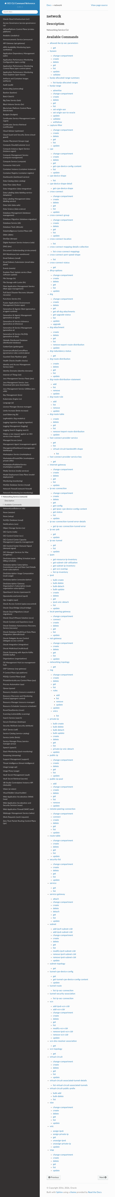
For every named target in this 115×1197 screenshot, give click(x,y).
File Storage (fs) (9, 278)
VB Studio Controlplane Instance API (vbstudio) (18, 784)
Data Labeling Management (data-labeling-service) (17, 200)
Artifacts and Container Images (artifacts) (15, 80)
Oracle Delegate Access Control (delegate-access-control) (16, 639)
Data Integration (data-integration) (17, 189)
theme (73, 1192)
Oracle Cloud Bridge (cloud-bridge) (17, 608)
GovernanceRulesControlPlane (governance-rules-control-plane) (16, 352)
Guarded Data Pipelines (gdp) (15, 357)
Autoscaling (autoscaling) (13, 89)
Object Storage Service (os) (14, 528)
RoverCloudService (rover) (13, 710)
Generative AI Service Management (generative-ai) (17, 329)
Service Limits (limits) (11, 737)
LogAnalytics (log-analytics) (14, 418)
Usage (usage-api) (10, 767)
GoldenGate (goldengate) (13, 347)
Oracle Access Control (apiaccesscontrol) (19, 604)
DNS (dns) (7, 247)
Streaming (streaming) (12, 755)
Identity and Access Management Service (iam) (16, 366)
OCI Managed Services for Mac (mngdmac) (15, 553)
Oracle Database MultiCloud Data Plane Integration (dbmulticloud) (19, 633)
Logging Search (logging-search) (15, 430)
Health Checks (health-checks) (15, 361)
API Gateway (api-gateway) (14, 43)
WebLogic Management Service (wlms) (18, 813)
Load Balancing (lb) (10, 415)
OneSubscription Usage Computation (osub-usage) (18, 575)
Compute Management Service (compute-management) (15, 156)
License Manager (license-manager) (17, 407)
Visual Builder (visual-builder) (14, 793)
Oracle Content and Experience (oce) (18, 622)
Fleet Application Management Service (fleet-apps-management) (18, 287)
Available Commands (12, 505)
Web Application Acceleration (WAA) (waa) (18, 798)
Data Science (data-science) (14, 209)
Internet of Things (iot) (12, 375)
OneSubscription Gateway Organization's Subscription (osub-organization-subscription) (17, 586)
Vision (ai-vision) (9, 789)
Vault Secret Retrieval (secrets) (15, 779)
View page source (99, 5)
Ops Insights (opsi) (10, 600)
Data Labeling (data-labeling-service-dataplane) (17, 194)
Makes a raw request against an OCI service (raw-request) (17, 435)
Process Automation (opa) (13, 684)
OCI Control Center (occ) (13, 536)
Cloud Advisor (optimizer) (13, 131)
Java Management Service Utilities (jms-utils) (19, 390)
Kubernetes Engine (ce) (12, 399)
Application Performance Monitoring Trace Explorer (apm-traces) (18, 73)
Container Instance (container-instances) (19, 169)
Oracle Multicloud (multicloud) (15, 648)
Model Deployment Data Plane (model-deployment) (19, 476)
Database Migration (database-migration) (20, 219)
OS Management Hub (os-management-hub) (19, 664)
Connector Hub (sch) (11, 165)
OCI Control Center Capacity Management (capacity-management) (18, 541)
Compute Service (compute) (14, 162)
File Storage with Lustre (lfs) (14, 282)
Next (102, 1177)
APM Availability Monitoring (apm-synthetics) (17, 48)
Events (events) (9, 268)
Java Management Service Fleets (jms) (18, 379)
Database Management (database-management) (17, 214)
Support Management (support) (16, 759)
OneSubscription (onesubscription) (17, 580)
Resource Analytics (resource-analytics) (19, 692)
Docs (49, 5)
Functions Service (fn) (12, 299)
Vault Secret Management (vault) (16, 775)
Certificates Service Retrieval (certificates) (14, 126)
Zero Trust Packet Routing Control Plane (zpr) (19, 822)
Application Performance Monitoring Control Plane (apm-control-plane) (18, 67)
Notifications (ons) (10, 524)
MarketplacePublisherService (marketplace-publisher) (14, 466)
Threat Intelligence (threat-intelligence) (18, 763)
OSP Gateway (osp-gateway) (14, 669)
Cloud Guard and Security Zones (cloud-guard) (19, 136)
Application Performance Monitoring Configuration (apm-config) (18, 61)
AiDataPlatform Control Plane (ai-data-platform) (18, 30)
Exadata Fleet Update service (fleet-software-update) (17, 273)
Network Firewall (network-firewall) (17, 489)
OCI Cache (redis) (10, 532)
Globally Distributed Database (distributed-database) (15, 341)
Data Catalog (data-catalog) (14, 181)
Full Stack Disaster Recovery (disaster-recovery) (18, 294)
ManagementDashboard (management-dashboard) (19, 449)
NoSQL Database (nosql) (13, 520)
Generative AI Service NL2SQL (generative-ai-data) (15, 335)
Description (9, 501)
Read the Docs (94, 1192)
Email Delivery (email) (11, 258)
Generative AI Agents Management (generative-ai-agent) (17, 316)
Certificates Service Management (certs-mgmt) (19, 120)
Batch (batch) (8, 97)
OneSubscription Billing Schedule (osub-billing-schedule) (19, 560)
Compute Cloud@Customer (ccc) (16, 145)
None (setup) (8, 516)
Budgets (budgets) (10, 115)
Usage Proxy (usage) (11, 771)
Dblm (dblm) (8, 235)
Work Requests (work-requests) (16, 817)
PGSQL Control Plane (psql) (14, 677)
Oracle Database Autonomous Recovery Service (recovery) (19, 627)
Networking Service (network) (14, 497)
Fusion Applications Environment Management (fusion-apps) (16, 304)
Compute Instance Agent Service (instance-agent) (16, 150)
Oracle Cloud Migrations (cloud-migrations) (16, 613)
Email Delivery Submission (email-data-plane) (19, 263)
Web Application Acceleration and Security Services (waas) (17, 804)
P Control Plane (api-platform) (15, 673)
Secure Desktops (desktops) (14, 722)
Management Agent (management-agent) (19, 444)
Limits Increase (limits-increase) (15, 411)
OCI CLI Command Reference (21, 3)
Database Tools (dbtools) (13, 227)
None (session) (9, 512)
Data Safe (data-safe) (11, 205)
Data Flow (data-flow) (12, 185)
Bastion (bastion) (10, 93)
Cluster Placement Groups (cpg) (16, 141)
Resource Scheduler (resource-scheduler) (19, 706)
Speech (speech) (9, 748)
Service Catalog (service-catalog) (16, 733)
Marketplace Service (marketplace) (17, 454)
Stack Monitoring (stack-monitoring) (17, 752)
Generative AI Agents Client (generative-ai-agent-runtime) (19, 310)
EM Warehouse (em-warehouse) (16, 254)
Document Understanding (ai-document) (19, 250)
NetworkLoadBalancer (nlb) (14, 508)
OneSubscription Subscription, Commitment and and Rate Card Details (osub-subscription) (19, 567)
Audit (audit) (8, 85)
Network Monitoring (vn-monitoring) (18, 493)
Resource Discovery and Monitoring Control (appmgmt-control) (17, 697)
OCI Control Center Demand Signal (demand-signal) (17, 547)
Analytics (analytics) (11, 36)
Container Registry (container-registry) (18, 173)
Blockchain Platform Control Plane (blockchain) (17, 109)
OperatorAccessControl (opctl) (15, 596)
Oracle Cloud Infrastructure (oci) (16, 19)
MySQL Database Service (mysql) (16, 485)
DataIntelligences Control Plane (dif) (17, 231)
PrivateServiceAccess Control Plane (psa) (19, 680)
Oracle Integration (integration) (15, 645)
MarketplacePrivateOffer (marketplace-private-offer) (19, 459)
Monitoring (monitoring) (13, 481)
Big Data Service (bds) (12, 100)
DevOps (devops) (10, 239)
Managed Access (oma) (12, 440)
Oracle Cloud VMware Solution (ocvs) (18, 618)
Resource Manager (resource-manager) (19, 702)
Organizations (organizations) (15, 659)
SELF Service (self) (10, 730)
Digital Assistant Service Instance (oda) (18, 243)
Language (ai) (8, 403)
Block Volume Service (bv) (13, 104)
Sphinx (59, 1192)
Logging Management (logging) (15, 426)
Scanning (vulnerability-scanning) (16, 714)
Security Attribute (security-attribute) (18, 726)
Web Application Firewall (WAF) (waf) (18, 809)
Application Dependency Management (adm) (18, 55)
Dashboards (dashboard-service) (16, 177)
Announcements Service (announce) (17, 40)
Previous (53, 1177)
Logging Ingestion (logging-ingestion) (18, 422)
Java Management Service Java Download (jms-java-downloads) (16, 384)
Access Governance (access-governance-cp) (19, 24)
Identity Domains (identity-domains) (18, 371)
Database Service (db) (12, 223)
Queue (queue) (9, 688)
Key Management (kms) (12, 395)
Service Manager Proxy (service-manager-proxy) (16, 742)
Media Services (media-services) (16, 471)
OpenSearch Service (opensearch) (16, 592)
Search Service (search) (12, 718)
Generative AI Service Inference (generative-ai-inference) (16, 323)
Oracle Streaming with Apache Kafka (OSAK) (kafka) (18, 653)
